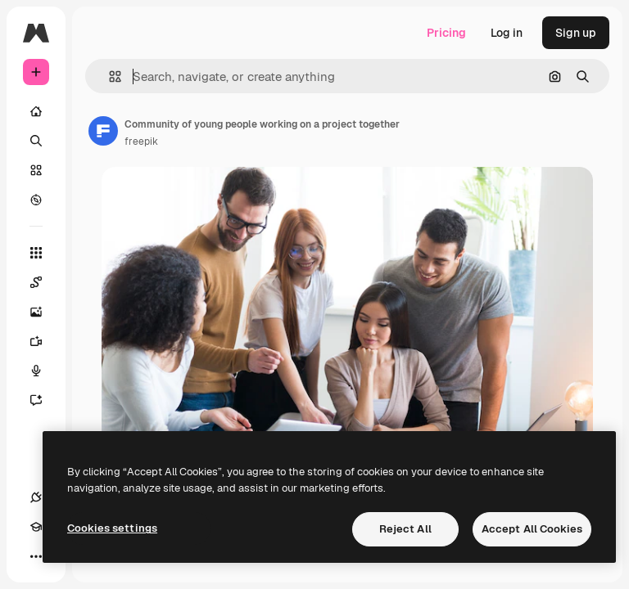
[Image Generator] (44, 312)
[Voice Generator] (44, 370)
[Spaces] (44, 282)
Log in (507, 32)
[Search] (36, 141)
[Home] (36, 111)
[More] (36, 556)
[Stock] (36, 170)
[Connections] (36, 497)
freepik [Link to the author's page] (141, 141)
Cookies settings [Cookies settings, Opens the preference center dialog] (112, 528)
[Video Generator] (44, 341)
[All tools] (36, 253)
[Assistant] (44, 400)
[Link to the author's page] (103, 131)
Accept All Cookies (532, 529)
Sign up (575, 32)
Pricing (446, 32)
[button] (108, 76)
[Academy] (36, 527)
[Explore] (36, 200)
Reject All (405, 529)
